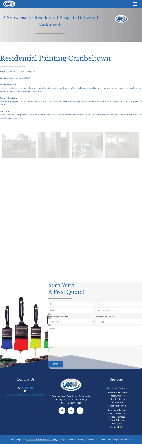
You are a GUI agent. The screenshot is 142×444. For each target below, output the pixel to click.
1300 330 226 (27, 388)
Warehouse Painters (117, 392)
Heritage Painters (116, 416)
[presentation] (69, 354)
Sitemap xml (117, 423)
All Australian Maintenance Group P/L (42, 439)
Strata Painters (116, 420)
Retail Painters (118, 399)
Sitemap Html (116, 426)
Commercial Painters (116, 388)
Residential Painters (116, 405)
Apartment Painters (117, 410)
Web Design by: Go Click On (119, 439)
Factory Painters (117, 395)
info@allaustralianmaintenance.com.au (26, 394)
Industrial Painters (116, 413)
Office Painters (118, 402)
